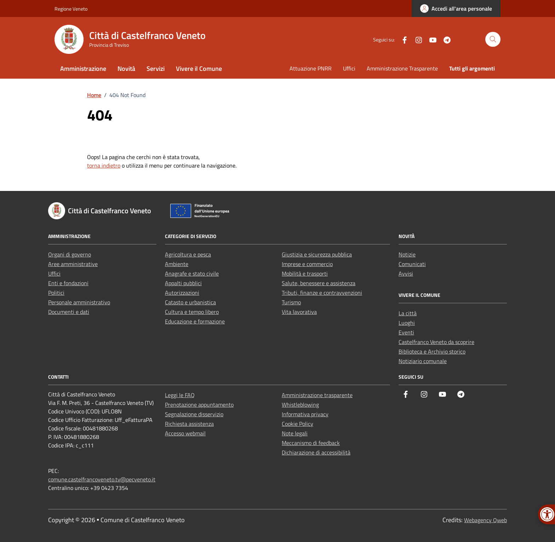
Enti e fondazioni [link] (68, 283)
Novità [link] (126, 68)
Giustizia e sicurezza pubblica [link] (317, 254)
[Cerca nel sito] (492, 39)
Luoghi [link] (407, 322)
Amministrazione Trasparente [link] (402, 68)
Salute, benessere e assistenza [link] (318, 283)
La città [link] (408, 313)
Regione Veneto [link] (71, 8)
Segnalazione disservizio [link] (194, 414)
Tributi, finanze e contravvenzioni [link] (322, 292)
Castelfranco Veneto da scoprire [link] (436, 342)
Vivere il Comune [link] (199, 68)
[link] (456, 8)
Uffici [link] (349, 68)
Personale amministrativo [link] (79, 302)
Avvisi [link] (406, 273)
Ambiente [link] (176, 264)
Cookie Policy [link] (297, 423)
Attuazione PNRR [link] (311, 68)
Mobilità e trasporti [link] (305, 273)
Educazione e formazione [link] (195, 321)
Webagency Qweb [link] (485, 520)
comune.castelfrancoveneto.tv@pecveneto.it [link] (101, 479)
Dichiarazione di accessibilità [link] (316, 452)
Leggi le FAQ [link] (180, 395)
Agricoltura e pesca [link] (188, 254)
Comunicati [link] (412, 264)
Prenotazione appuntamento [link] (199, 404)
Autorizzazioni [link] (182, 292)
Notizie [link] (407, 254)
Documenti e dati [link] (68, 311)
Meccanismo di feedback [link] (311, 443)
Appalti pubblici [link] (183, 283)
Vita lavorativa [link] (299, 311)
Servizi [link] (156, 68)
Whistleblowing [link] (300, 404)
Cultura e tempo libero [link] (192, 311)
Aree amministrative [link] (73, 264)
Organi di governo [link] (69, 254)
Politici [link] (56, 292)
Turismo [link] (291, 302)
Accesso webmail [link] (185, 433)
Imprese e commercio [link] (307, 264)
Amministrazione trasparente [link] (317, 395)
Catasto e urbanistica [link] (190, 302)
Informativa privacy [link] (305, 414)
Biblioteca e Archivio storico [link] (432, 351)
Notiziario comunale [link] (423, 361)
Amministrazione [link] (83, 68)
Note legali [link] (295, 433)
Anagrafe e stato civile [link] (192, 273)
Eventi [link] (406, 332)
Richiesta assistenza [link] (189, 423)
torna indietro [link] (103, 165)
